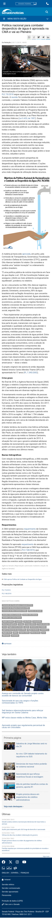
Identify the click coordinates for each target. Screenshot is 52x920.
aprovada (26, 254)
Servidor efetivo (8, 885)
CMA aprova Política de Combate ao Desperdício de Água (22, 579)
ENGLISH (5, 873)
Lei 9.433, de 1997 (27, 118)
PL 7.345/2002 (30, 372)
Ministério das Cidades (38, 627)
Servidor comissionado (11, 888)
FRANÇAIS (25, 873)
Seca (4, 627)
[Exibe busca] (46, 12)
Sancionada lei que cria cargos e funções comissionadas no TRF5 (20, 702)
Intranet (6, 880)
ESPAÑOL (15, 873)
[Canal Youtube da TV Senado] (23, 862)
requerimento (30, 529)
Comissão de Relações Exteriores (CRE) (16, 608)
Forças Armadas (43, 624)
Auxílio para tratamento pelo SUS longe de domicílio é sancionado (23, 829)
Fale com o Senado (11, 904)
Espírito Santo (24, 633)
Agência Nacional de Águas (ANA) (14, 630)
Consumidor (37, 621)
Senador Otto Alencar (30, 615)
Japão (26, 627)
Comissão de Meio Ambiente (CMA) (14, 611)
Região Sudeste (8, 621)
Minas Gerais (35, 633)
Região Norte (7, 633)
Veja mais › (46, 856)
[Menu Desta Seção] (26, 19)
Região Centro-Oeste (15, 627)
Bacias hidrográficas (9, 624)
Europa (20, 624)
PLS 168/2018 (28, 550)
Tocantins (18, 621)
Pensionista (6, 895)
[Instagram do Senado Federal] (17, 862)
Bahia (15, 633)
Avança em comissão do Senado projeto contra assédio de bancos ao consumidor (22, 694)
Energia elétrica (30, 624)
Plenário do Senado (35, 611)
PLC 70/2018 (7, 94)
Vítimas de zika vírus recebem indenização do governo (20, 835)
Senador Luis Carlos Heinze (12, 617)
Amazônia (15, 635)
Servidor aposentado (10, 892)
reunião (14, 97)
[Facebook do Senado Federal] (4, 862)
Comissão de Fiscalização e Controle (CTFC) (17, 605)
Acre (43, 633)
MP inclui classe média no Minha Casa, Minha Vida (24, 718)
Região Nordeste (33, 630)
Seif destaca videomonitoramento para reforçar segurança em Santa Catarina (22, 711)
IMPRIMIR (6, 644)
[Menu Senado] (4, 4)
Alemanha (6, 635)
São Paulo (27, 621)
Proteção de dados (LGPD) (12, 901)
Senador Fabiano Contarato (12, 615)
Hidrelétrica (45, 630)
